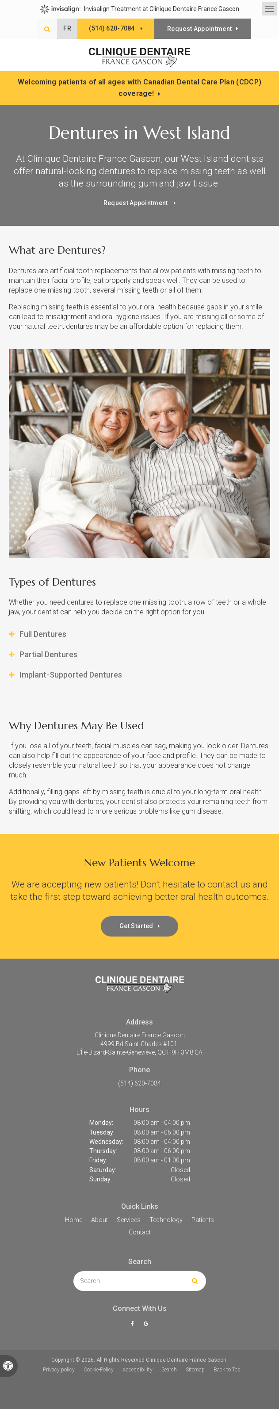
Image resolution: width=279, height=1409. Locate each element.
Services (129, 1219)
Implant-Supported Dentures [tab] (70, 675)
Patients (202, 1219)
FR (68, 28)
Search (169, 1370)
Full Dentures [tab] (42, 634)
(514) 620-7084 (139, 1083)
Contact (140, 1232)
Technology (166, 1219)
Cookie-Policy (99, 1370)
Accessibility (137, 1370)
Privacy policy (59, 1370)
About (99, 1219)
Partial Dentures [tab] (48, 654)
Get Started (136, 926)
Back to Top (227, 1370)
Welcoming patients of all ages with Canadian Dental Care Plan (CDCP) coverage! (140, 88)
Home (73, 1219)
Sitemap (195, 1370)
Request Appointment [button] (200, 28)
